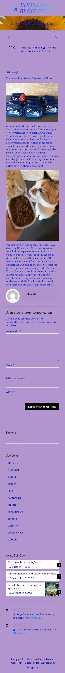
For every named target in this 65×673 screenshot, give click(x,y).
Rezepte (12, 504)
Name (10, 365)
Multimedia (14, 497)
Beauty (12, 476)
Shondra (51, 47)
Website (10, 391)
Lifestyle (12, 539)
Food (10, 490)
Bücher (12, 483)
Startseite (13, 462)
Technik (12, 518)
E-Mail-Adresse (15, 378)
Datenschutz (32, 662)
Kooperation (48, 662)
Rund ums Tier (16, 511)
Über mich (14, 469)
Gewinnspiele (15, 532)
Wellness (13, 525)
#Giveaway (34, 617)
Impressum (16, 662)
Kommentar (13, 331)
